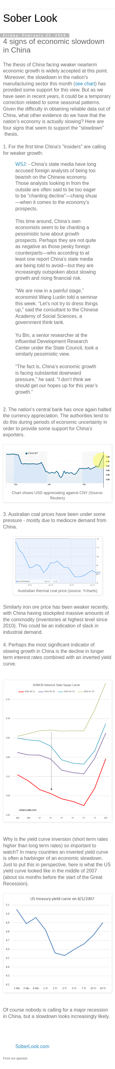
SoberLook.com (32, 1046)
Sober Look (30, 18)
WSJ (20, 164)
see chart (85, 83)
